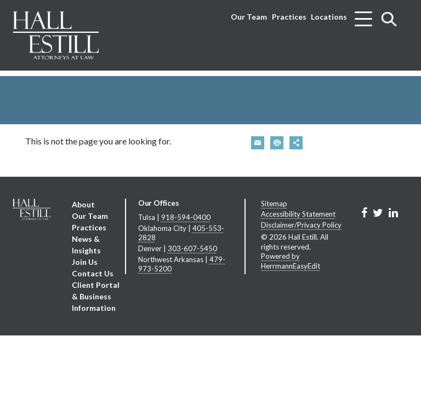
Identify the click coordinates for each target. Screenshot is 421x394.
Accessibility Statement (298, 214)
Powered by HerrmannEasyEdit (290, 261)
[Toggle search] (389, 18)
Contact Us (92, 273)
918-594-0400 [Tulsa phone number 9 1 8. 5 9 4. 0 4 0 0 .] (185, 217)
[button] (257, 142)
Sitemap (274, 203)
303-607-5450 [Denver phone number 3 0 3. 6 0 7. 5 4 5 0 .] (192, 248)
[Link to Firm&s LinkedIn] (393, 212)
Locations (329, 16)
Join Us (85, 261)
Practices (289, 16)
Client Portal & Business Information (96, 296)
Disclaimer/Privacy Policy (301, 225)
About (83, 204)
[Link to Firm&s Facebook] (364, 212)
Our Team (249, 16)
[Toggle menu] (363, 14)
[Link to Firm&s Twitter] (378, 212)
